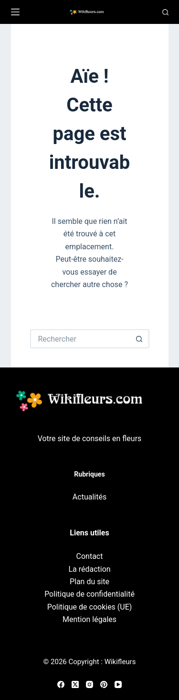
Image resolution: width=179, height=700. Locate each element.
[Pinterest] (103, 684)
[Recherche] (165, 12)
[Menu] (15, 12)
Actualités (89, 496)
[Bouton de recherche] (139, 338)
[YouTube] (118, 684)
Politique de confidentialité (89, 594)
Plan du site (89, 581)
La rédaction (89, 569)
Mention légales (89, 619)
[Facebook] (60, 684)
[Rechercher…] (80, 338)
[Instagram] (89, 684)
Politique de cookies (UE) (89, 606)
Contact (89, 556)
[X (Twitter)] (75, 684)
